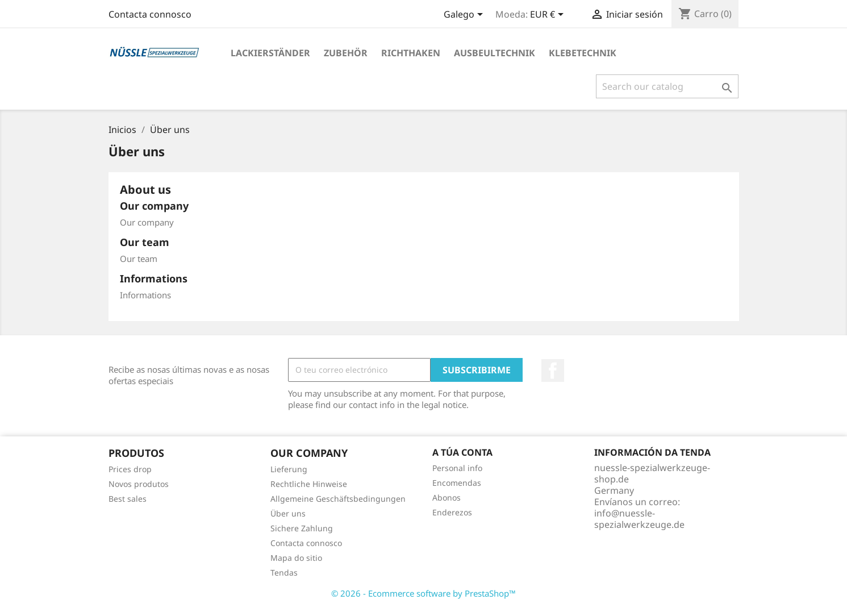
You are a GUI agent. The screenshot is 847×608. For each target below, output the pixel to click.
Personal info (457, 468)
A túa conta (462, 452)
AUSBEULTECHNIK (494, 53)
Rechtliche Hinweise (308, 483)
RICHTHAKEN (410, 53)
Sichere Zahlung (301, 528)
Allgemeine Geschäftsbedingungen (338, 498)
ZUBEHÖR (346, 53)
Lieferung (288, 469)
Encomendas (456, 482)
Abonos (446, 497)
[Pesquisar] (667, 86)
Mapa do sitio (296, 557)
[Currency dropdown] (549, 15)
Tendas (284, 572)
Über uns (288, 513)
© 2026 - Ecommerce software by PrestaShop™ (423, 593)
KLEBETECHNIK (582, 53)
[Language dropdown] (465, 15)
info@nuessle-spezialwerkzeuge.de (639, 519)
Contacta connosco (150, 14)
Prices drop (130, 469)
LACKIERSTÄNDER (270, 53)
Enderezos (452, 512)
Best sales (128, 498)
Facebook (552, 370)
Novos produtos (139, 483)
